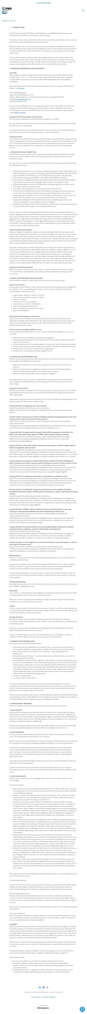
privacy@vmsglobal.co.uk (22, 99)
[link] (7, 10)
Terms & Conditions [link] (49, 997)
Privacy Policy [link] (36, 997)
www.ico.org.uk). (20, 112)
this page (21, 88)
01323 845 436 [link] (43, 3)
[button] (83, 10)
